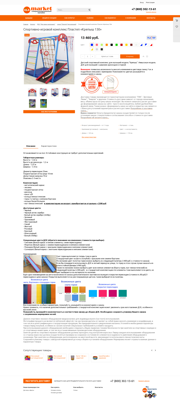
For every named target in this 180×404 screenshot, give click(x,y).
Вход (141, 2)
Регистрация (150, 2)
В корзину (130, 56)
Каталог (32, 24)
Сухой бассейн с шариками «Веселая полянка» (104, 357)
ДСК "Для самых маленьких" (46, 24)
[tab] (30, 146)
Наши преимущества (31, 387)
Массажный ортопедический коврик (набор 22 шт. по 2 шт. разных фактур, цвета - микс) (59, 357)
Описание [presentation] (30, 146)
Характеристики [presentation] (49, 146)
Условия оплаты (56, 390)
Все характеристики (89, 137)
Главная (25, 24)
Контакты (99, 387)
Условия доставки (56, 392)
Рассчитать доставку (38, 380)
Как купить (55, 387)
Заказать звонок (151, 12)
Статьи (75, 390)
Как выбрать (78, 387)
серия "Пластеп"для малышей (66, 24)
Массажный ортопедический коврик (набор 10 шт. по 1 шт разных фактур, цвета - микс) (37, 357)
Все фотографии (49, 112)
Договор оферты (28, 390)
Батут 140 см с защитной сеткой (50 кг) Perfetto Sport (81, 357)
